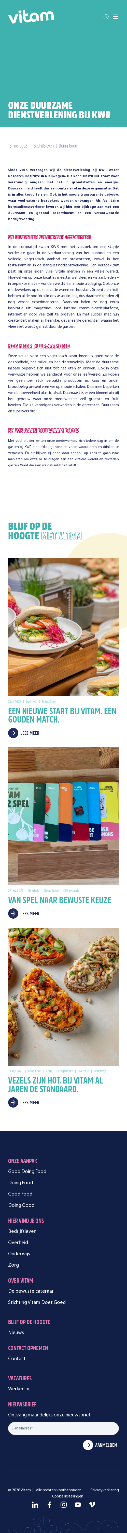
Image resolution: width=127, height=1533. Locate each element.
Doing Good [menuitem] (21, 1205)
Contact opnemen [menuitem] (28, 1349)
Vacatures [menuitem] (20, 1379)
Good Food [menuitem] (20, 1194)
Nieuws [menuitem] (16, 1332)
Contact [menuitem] (17, 1358)
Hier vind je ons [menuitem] (26, 1221)
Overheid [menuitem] (18, 1242)
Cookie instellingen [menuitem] (67, 1496)
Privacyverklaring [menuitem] (104, 1490)
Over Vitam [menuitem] (20, 1281)
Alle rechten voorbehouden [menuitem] (58, 1490)
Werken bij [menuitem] (19, 1389)
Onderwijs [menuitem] (19, 1254)
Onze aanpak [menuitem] (22, 1161)
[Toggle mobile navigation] (115, 17)
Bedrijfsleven (44, 146)
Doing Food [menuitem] (20, 1183)
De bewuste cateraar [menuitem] (31, 1291)
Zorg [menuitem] (13, 1265)
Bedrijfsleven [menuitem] (22, 1231)
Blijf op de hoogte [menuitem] (29, 1322)
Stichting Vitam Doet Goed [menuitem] (37, 1302)
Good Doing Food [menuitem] (27, 1171)
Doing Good (68, 146)
